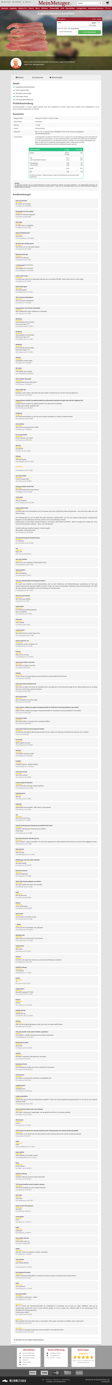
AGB (43, 1379)
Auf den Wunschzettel (65, 31)
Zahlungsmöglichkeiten (27, 1355)
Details (20, 77)
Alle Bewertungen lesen (83, 1362)
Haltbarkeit (23, 1360)
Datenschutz (56, 1379)
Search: (76, 2)
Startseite (4, 8)
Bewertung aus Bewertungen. (83, 1360)
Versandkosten (75, 28)
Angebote (13, 8)
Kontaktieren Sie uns (53, 1353)
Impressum (49, 1379)
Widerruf (23, 1364)
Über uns (27, 2)
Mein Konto (6, 2)
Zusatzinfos (37, 77)
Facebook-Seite (25, 1362)
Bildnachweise (66, 1379)
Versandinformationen (27, 1357)
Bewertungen (56, 77)
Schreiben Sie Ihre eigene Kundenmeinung (29, 1340)
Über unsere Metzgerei (26, 1353)
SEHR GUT (83, 1354)
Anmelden (16, 2)
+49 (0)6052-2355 (53, 1355)
